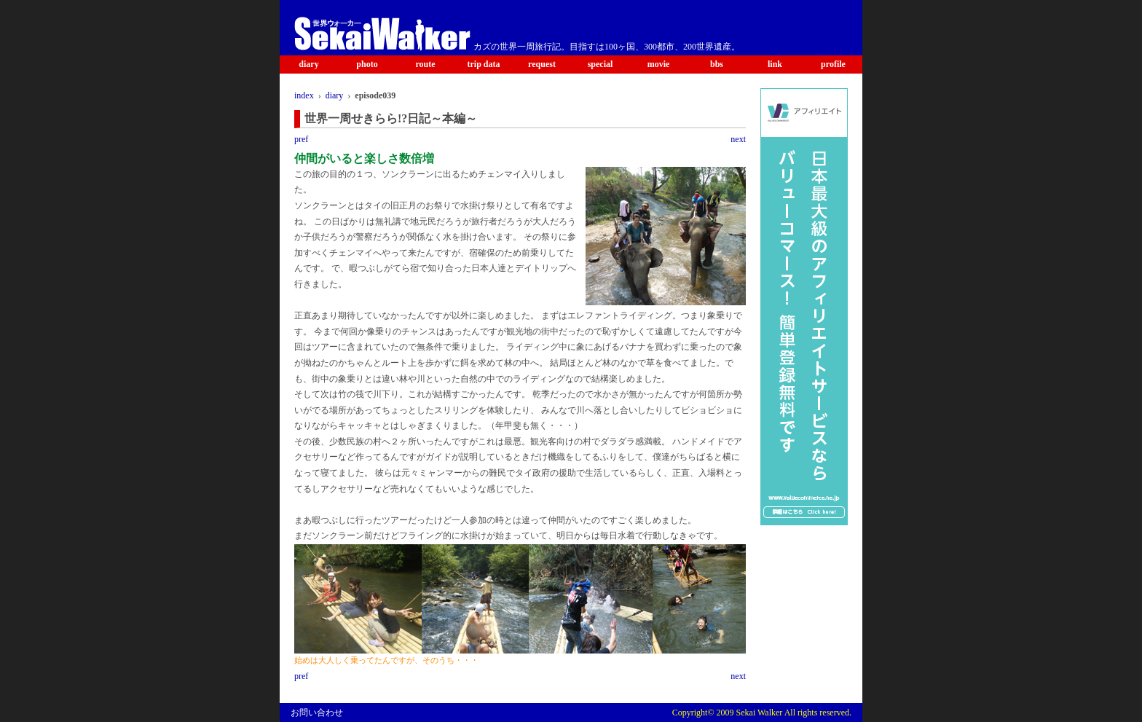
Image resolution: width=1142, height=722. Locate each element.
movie (658, 64)
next (738, 139)
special (600, 64)
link (775, 64)
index (304, 95)
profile (833, 64)
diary (308, 64)
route (425, 64)
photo (366, 64)
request (542, 64)
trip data (484, 64)
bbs (716, 64)
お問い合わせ (317, 712)
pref (301, 139)
